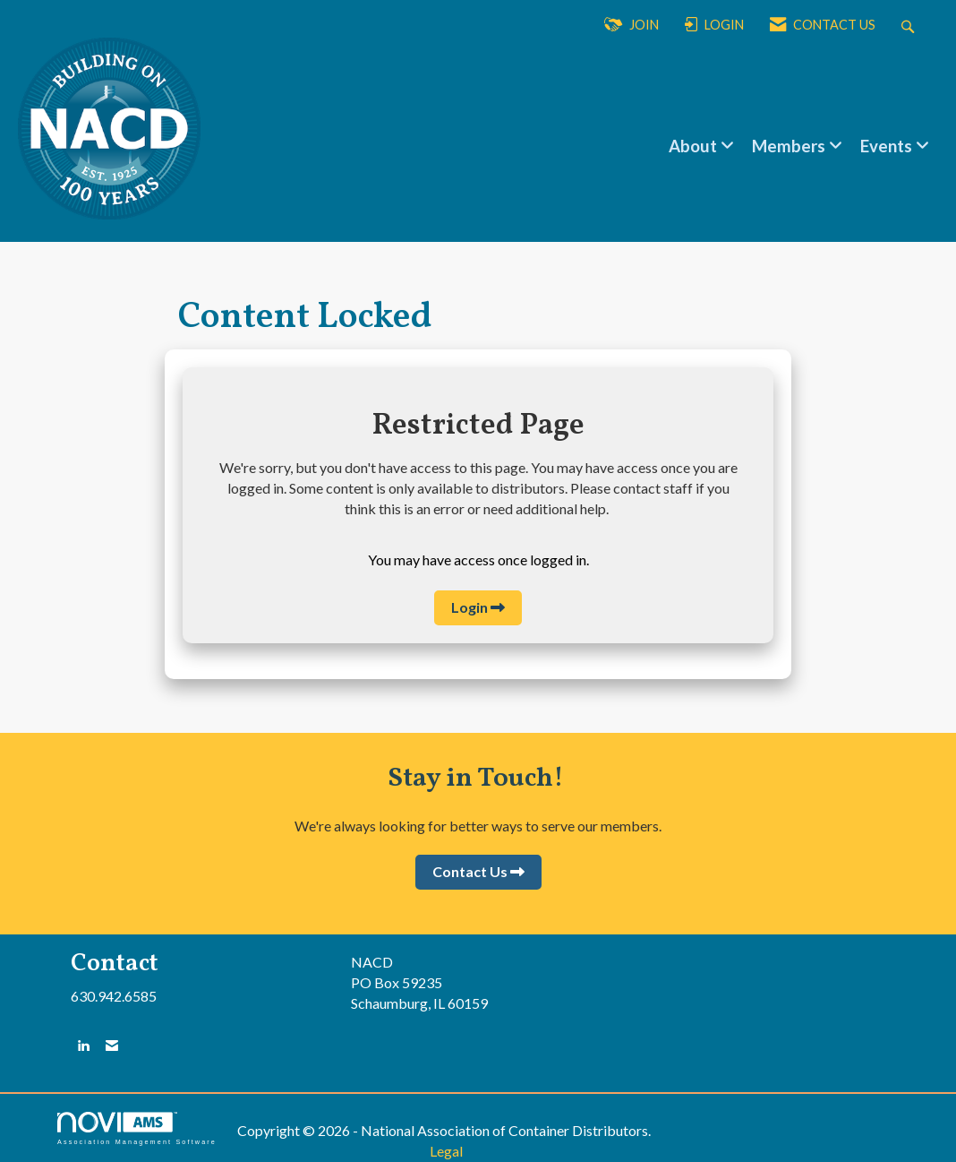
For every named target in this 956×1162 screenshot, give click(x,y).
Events (888, 146)
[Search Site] (910, 25)
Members (790, 146)
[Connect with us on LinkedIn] (83, 1045)
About (695, 146)
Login (469, 606)
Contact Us (470, 871)
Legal (446, 1150)
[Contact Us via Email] (111, 1045)
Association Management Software (137, 1128)
